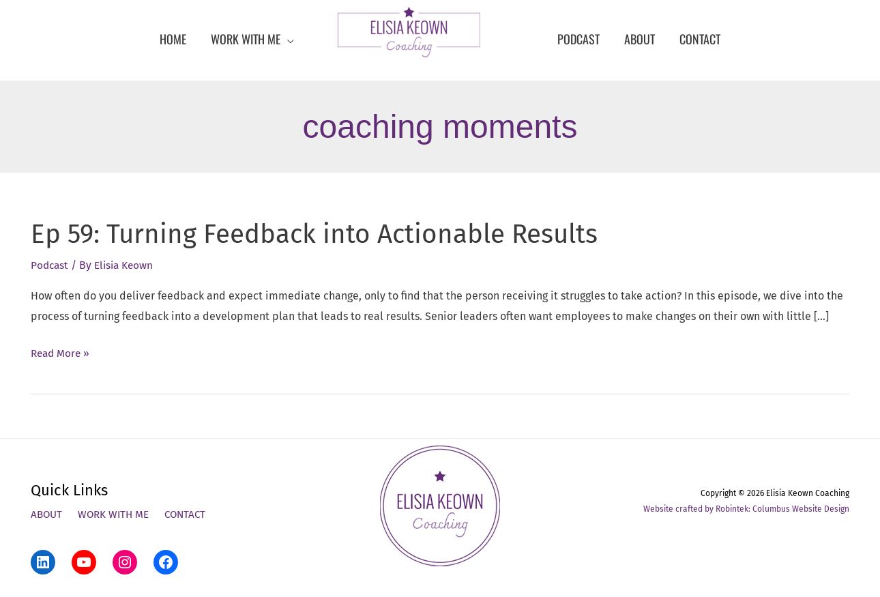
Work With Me (117, 514)
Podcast (50, 265)
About (47, 514)
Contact (192, 514)
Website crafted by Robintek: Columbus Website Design (746, 509)
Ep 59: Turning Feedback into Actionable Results (329, 234)
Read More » (62, 353)
